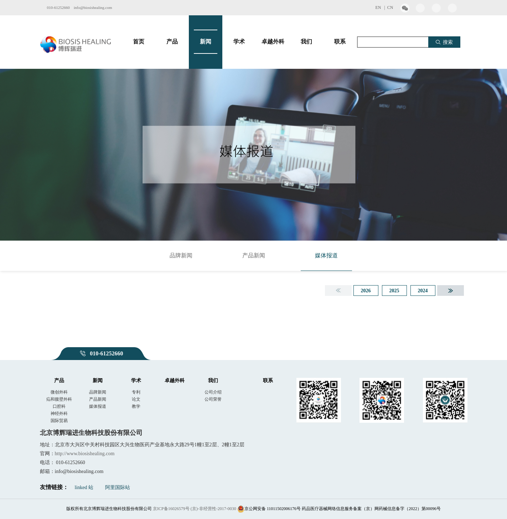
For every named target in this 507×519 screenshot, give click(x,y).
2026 (366, 290)
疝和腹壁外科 (59, 399)
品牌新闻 (181, 255)
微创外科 (59, 392)
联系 (340, 42)
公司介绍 (213, 392)
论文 (136, 399)
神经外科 (59, 413)
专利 (136, 392)
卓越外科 (273, 42)
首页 (138, 42)
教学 (136, 406)
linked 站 (84, 487)
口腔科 (59, 406)
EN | (381, 7)
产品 (172, 42)
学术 (239, 42)
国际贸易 (59, 420)
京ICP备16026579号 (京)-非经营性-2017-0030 (194, 508)
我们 (306, 42)
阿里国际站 (117, 487)
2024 (423, 290)
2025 (394, 290)
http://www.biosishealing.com (85, 453)
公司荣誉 (213, 399)
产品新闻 (253, 255)
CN (390, 7)
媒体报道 (326, 255)
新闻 (205, 42)
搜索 (444, 42)
